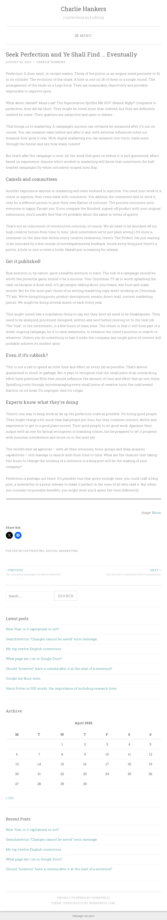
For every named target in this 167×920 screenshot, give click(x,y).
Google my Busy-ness (23, 678)
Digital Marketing (62, 550)
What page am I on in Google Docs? (34, 658)
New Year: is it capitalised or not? (32, 629)
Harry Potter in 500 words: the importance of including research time (61, 688)
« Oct (10, 798)
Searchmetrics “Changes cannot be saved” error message (51, 639)
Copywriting (33, 550)
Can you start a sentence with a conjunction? (122, 572)
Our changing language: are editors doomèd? (45, 572)
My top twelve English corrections (33, 649)
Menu (86, 35)
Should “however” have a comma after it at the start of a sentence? (59, 668)
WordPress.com (102, 903)
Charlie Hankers (83, 9)
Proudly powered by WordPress (83, 897)
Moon (156, 512)
